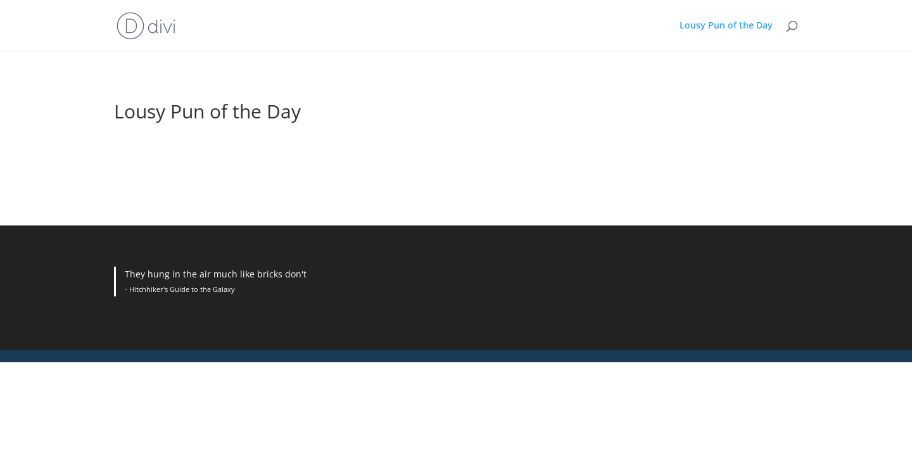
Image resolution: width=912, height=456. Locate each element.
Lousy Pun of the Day (726, 26)
